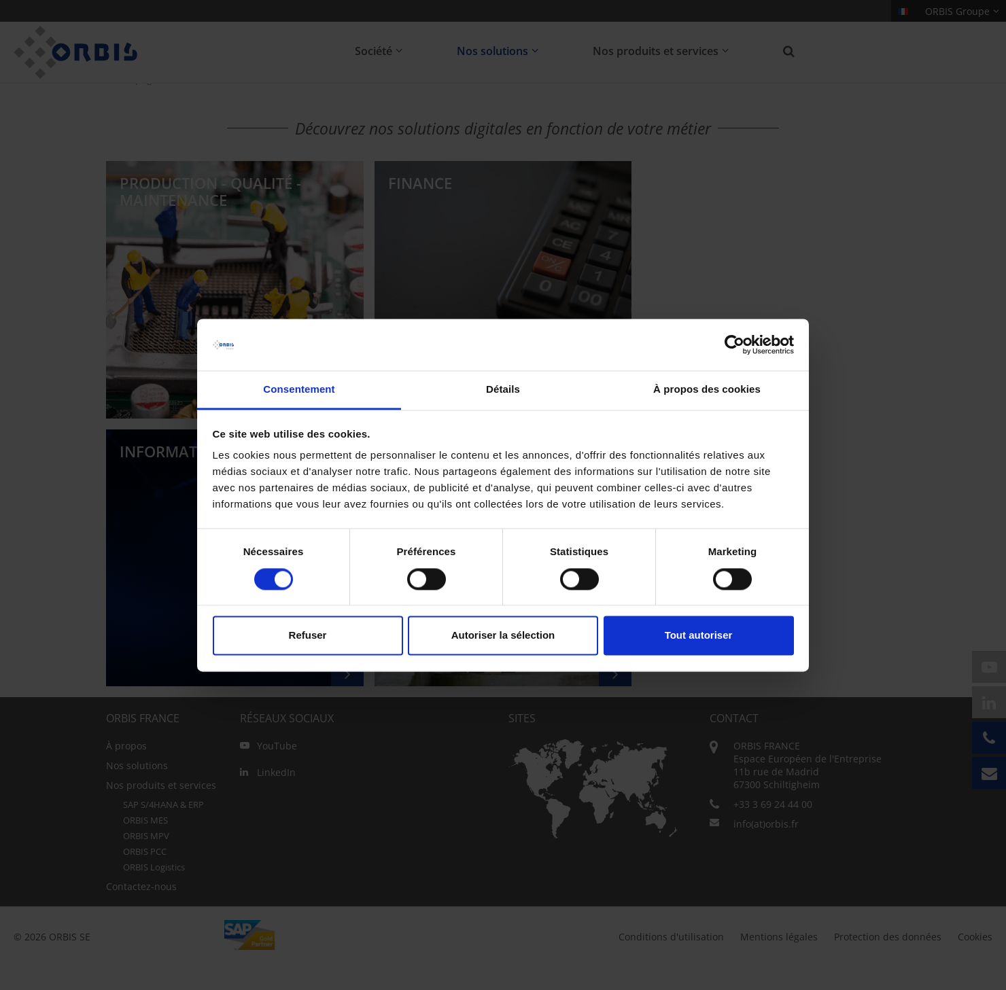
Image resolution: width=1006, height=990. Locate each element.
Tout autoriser (699, 635)
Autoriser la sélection (503, 635)
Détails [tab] (503, 389)
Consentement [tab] (298, 389)
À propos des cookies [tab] (707, 389)
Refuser (308, 635)
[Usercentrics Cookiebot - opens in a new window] (734, 344)
